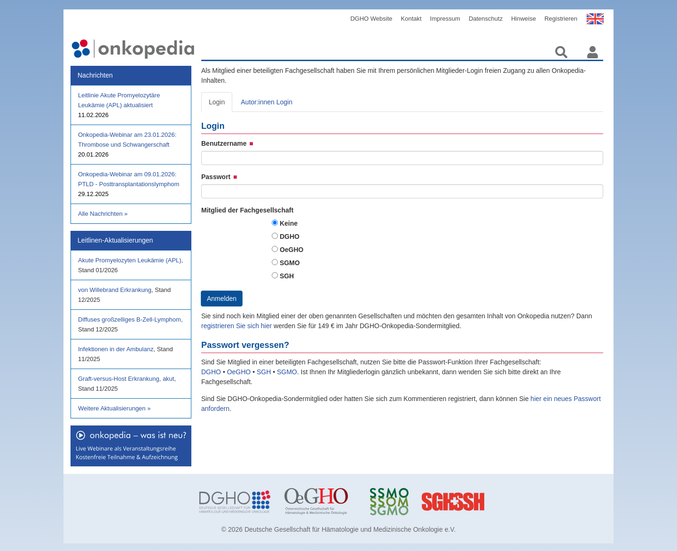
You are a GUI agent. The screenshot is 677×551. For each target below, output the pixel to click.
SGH (287, 276)
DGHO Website (371, 18)
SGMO (290, 263)
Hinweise (523, 18)
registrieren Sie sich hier (237, 326)
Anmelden (221, 298)
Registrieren (560, 18)
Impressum (445, 18)
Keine (289, 223)
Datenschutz (486, 18)
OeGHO (292, 249)
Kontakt (411, 18)
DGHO (289, 236)
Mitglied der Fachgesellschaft (247, 210)
